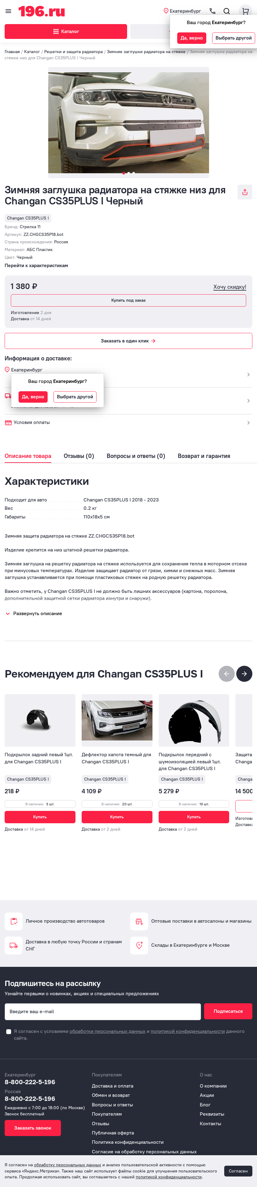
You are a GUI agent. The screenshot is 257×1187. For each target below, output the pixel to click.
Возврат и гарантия (204, 456)
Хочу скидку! (229, 287)
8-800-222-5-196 (30, 1081)
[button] (244, 674)
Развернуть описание (37, 613)
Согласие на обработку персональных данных (144, 1152)
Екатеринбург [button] (185, 11)
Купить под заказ (128, 300)
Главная (12, 51)
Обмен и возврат (111, 1095)
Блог (205, 1105)
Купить (40, 817)
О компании (213, 1086)
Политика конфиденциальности (128, 1142)
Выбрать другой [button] (234, 38)
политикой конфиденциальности (188, 1031)
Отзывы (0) (79, 456)
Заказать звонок (32, 1128)
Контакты (210, 1123)
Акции (207, 1095)
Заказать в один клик (128, 341)
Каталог (65, 31)
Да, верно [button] (192, 38)
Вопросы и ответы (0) (136, 456)
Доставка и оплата (112, 1086)
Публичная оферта (113, 1133)
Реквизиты (212, 1114)
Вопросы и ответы (112, 1105)
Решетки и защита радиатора (73, 51)
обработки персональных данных (107, 1031)
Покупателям (107, 1114)
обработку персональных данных (67, 1165)
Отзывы (100, 1123)
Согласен (238, 1171)
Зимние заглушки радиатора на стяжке (146, 51)
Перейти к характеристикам (36, 265)
